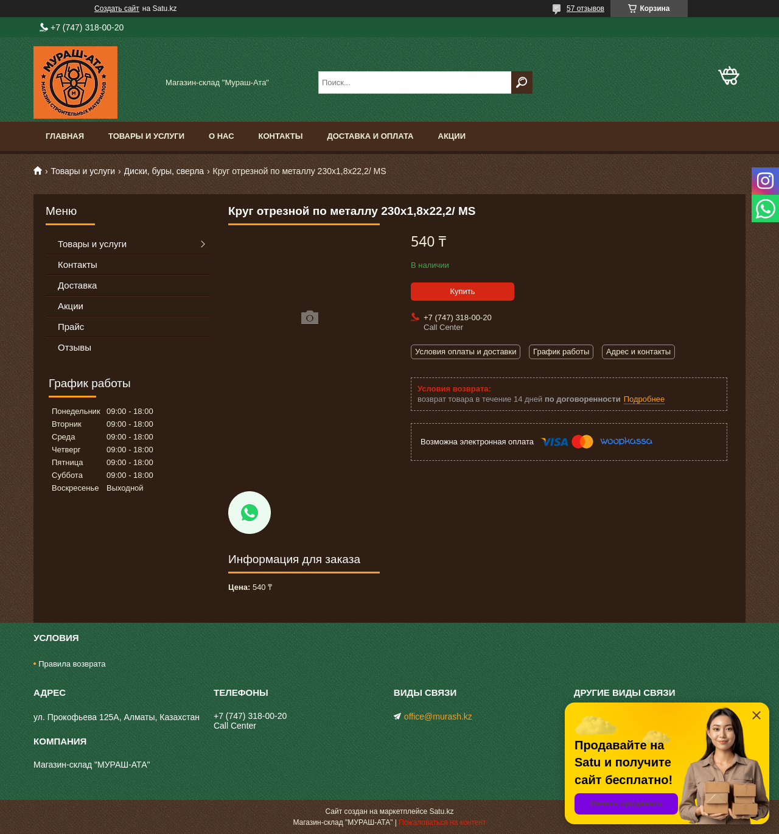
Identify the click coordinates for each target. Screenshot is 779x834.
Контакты (281, 136)
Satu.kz (441, 811)
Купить (462, 291)
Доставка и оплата (370, 136)
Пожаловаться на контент (442, 822)
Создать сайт (116, 8)
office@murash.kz (438, 716)
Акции (452, 136)
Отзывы (74, 347)
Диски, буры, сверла (164, 171)
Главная (65, 136)
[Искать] (522, 82)
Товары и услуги (146, 136)
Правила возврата (71, 663)
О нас (221, 136)
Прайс (71, 326)
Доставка (77, 285)
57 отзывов (585, 8)
